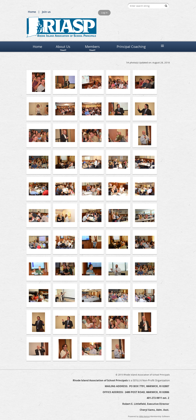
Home (32, 12)
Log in (104, 12)
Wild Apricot (144, 416)
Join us (46, 12)
